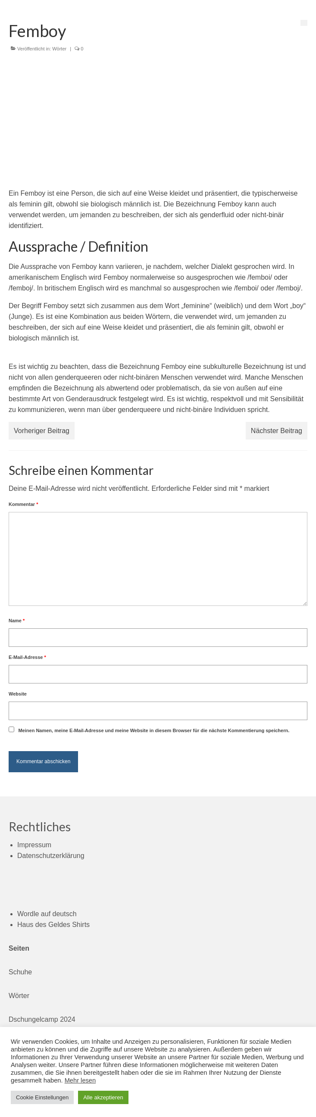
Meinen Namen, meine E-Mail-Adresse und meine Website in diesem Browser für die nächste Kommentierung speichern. (153, 730)
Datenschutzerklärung (50, 855)
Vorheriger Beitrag (41, 430)
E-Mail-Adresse (27, 657)
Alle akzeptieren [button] (103, 1097)
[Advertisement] (158, 123)
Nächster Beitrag (276, 430)
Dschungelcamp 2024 (42, 1019)
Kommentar (23, 504)
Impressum (34, 845)
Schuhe (20, 972)
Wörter (59, 48)
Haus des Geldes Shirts (53, 924)
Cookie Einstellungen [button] (42, 1097)
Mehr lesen (80, 1080)
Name (17, 620)
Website (18, 693)
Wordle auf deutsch (47, 913)
